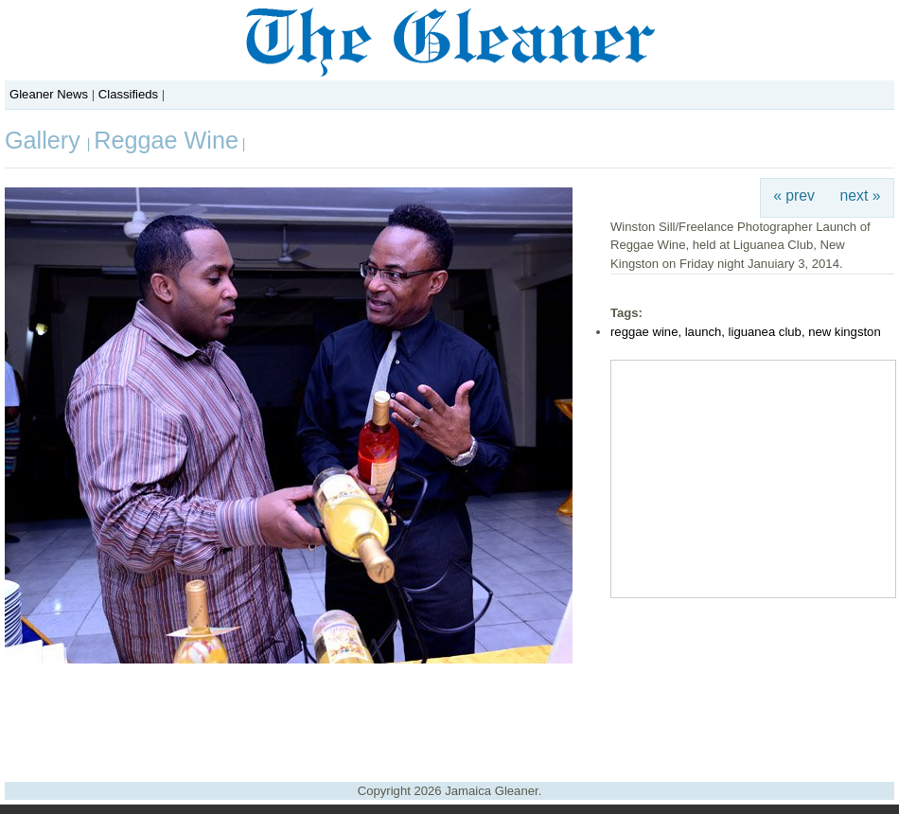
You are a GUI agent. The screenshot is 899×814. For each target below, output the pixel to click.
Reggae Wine (166, 140)
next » (860, 195)
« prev (794, 195)
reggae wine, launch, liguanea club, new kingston (745, 332)
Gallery (46, 140)
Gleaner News (48, 94)
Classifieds (128, 94)
